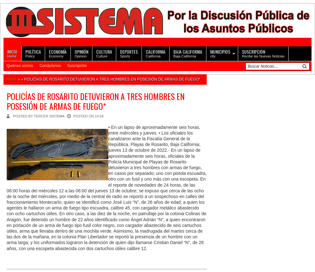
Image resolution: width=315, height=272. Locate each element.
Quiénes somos (20, 65)
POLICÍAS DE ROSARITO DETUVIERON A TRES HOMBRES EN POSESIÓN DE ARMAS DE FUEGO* (95, 101)
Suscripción (77, 65)
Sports (129, 53)
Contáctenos (50, 65)
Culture (104, 53)
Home (12, 53)
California (155, 53)
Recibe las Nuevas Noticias (263, 53)
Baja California (187, 53)
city (220, 53)
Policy (33, 53)
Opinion (81, 53)
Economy (58, 53)
